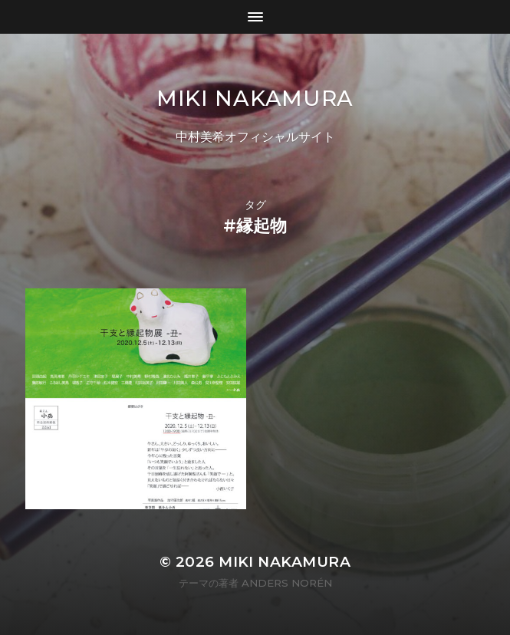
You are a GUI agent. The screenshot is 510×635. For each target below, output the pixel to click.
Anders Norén (287, 583)
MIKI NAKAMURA (255, 98)
